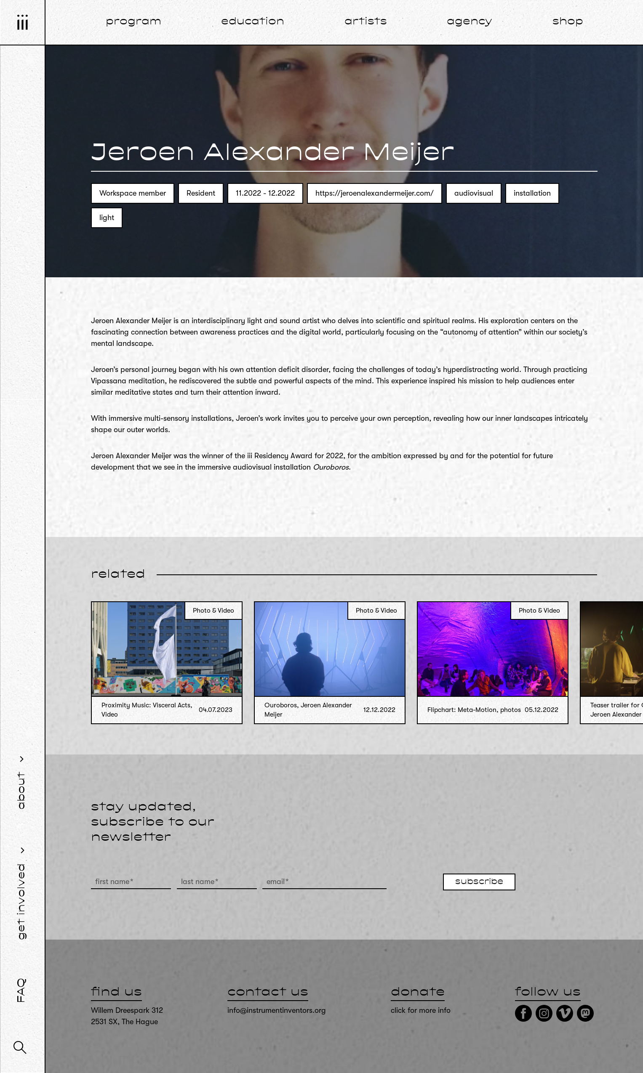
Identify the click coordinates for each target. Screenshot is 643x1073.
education (252, 22)
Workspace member (132, 193)
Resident (201, 193)
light (106, 217)
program (133, 22)
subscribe (479, 882)
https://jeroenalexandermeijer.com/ (374, 193)
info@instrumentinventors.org (276, 1010)
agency (469, 22)
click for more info (421, 1010)
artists (365, 22)
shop (567, 22)
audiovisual (473, 193)
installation (532, 193)
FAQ (22, 990)
